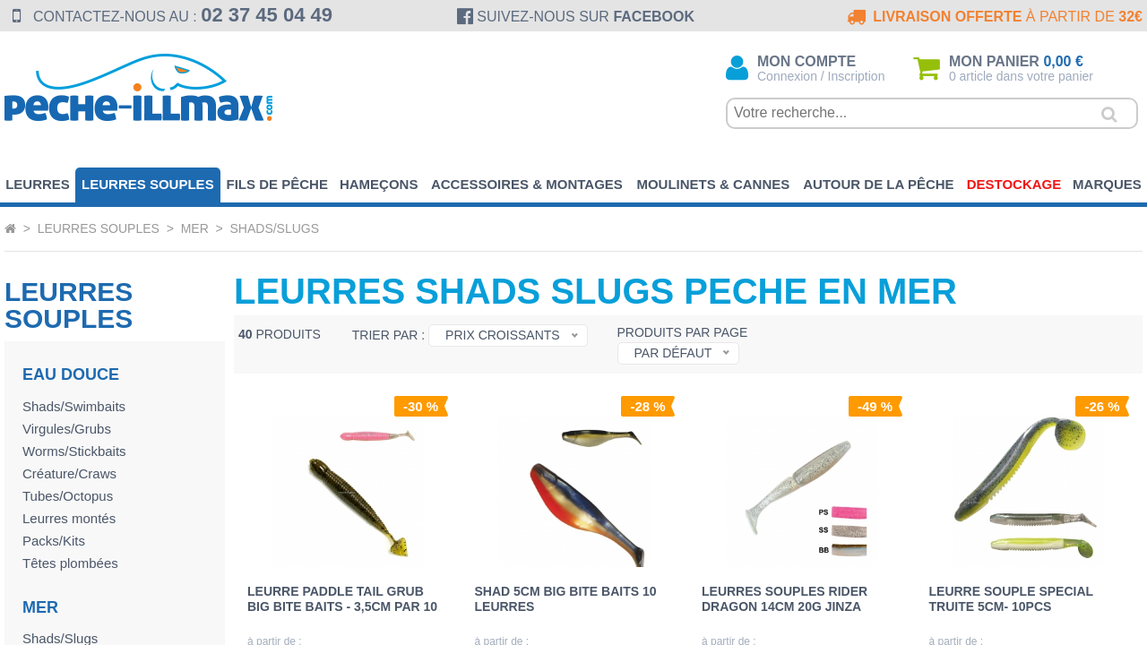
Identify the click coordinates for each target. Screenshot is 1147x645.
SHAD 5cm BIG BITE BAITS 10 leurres (566, 598)
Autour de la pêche (878, 184)
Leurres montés (69, 518)
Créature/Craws (69, 473)
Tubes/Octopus (67, 495)
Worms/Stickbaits (74, 451)
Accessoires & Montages (527, 184)
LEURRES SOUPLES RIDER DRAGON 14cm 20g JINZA (784, 598)
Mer (195, 228)
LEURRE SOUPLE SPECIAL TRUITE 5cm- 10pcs (1011, 598)
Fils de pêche (277, 184)
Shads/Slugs (275, 228)
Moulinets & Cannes (712, 184)
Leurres (37, 184)
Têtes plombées (70, 563)
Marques (1107, 184)
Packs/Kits (53, 540)
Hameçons (379, 184)
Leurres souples (148, 184)
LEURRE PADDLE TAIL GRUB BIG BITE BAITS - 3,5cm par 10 (342, 598)
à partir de (993, 16)
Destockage (1014, 184)
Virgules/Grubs (66, 428)
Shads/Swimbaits (73, 406)
